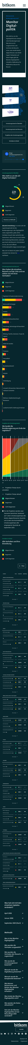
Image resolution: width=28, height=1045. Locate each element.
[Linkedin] (2, 1034)
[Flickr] (26, 1034)
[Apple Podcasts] (19, 1034)
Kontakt (21, 1029)
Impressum (24, 1041)
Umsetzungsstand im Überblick (14, 123)
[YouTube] (5, 1034)
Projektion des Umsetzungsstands (14, 135)
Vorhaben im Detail (14, 141)
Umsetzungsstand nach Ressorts (14, 129)
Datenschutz (14, 1041)
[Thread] (9, 1034)
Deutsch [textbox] (22, 1039)
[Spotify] (23, 1034)
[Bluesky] (16, 1034)
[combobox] (23, 1038)
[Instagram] (12, 1034)
